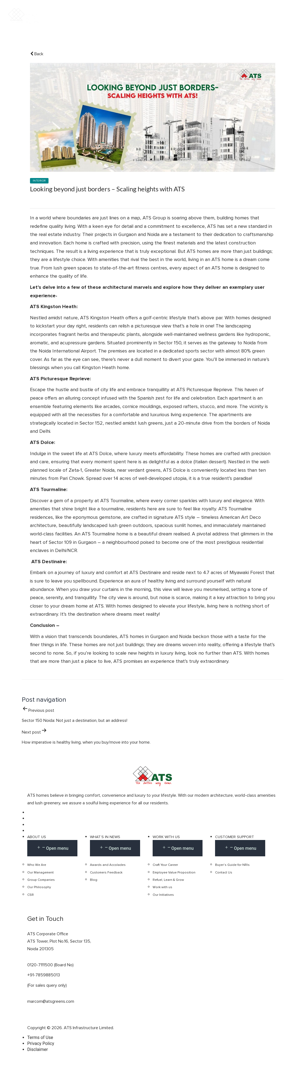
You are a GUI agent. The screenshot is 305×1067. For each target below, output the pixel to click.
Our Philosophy (39, 887)
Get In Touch (272, 21)
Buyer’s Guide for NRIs (232, 865)
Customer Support (234, 837)
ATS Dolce (100, 453)
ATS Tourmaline (117, 500)
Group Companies (41, 880)
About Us (36, 837)
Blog (93, 880)
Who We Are (36, 865)
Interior (39, 181)
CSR (30, 895)
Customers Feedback (106, 872)
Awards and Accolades (108, 865)
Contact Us (223, 872)
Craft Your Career (165, 865)
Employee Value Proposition (174, 872)
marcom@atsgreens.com (50, 1001)
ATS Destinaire (145, 573)
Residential (160, 21)
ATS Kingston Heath (102, 317)
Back (36, 54)
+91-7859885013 (43, 975)
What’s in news (105, 837)
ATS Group (154, 218)
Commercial (199, 21)
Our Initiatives (163, 895)
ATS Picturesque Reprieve (204, 390)
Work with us (166, 837)
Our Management (40, 872)
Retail (231, 21)
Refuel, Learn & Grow (168, 880)
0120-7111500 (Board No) (50, 965)
